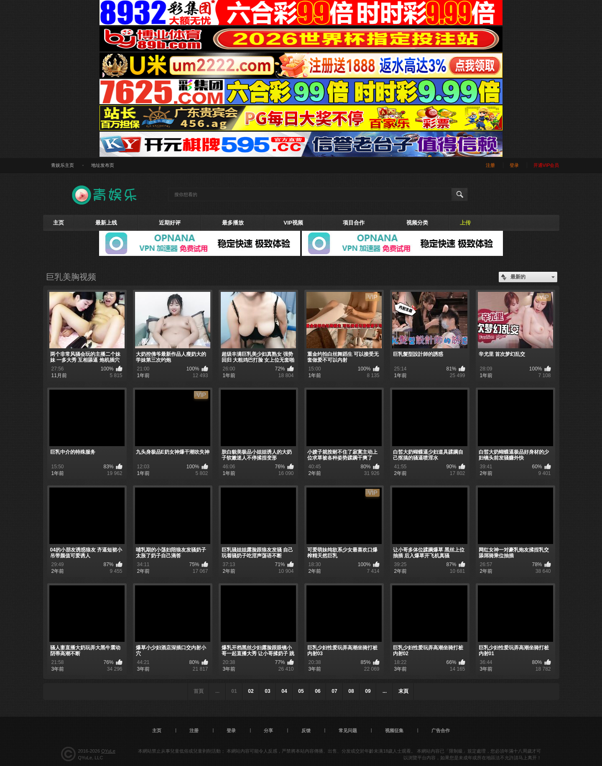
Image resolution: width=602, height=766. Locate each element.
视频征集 (394, 730)
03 (267, 691)
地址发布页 (102, 165)
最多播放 (233, 223)
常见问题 (348, 730)
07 (334, 691)
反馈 (306, 730)
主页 (58, 223)
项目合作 (354, 223)
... (385, 691)
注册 (490, 165)
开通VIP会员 (546, 165)
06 (317, 691)
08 (351, 691)
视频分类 (417, 223)
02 (250, 691)
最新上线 (106, 223)
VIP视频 (293, 223)
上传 (465, 223)
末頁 (403, 691)
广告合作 (440, 730)
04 (284, 691)
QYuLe (108, 750)
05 (301, 691)
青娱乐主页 (62, 165)
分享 (268, 730)
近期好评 (170, 223)
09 (367, 691)
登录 (514, 165)
